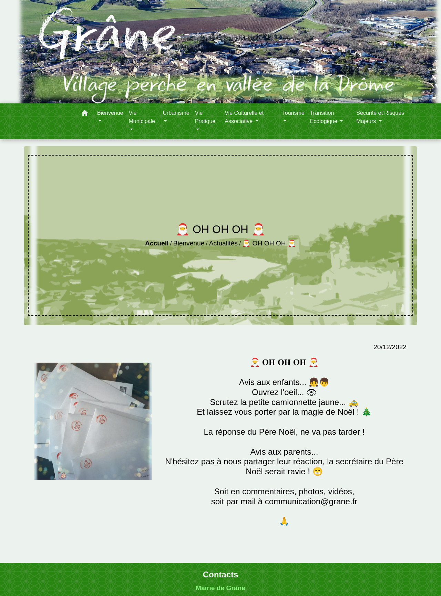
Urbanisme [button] (176, 113)
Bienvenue (189, 243)
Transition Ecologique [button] (324, 117)
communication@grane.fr (311, 501)
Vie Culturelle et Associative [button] (244, 117)
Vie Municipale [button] (142, 117)
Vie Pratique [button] (205, 117)
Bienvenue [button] (110, 113)
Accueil (156, 243)
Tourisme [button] (293, 113)
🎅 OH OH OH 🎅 (269, 243)
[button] (84, 114)
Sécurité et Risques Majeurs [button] (380, 117)
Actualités (223, 243)
